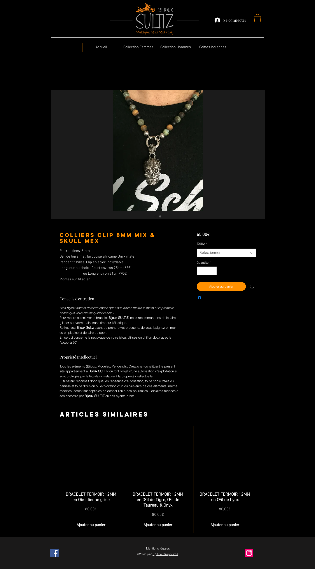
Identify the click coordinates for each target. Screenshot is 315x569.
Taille (202, 244)
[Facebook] (54, 553)
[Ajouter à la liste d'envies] (252, 286)
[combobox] (226, 253)
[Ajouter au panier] (91, 525)
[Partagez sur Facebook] (199, 297)
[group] (158, 480)
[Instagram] (249, 553)
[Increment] (213, 271)
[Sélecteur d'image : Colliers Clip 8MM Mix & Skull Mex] (156, 216)
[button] (257, 18)
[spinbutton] (206, 271)
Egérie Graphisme (165, 554)
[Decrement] (200, 271)
